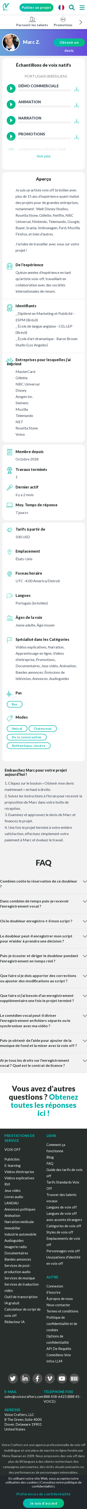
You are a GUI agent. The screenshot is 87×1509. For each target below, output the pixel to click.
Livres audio (13, 1197)
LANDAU (11, 1203)
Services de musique (19, 1278)
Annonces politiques (19, 1209)
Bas (15, 704)
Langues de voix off (61, 1207)
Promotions (63, 21)
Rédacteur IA (14, 1322)
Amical (17, 728)
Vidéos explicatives (19, 1178)
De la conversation (27, 737)
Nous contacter (58, 1305)
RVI (7, 1184)
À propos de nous (59, 1298)
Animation (12, 1215)
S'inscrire (53, 1292)
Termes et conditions (62, 1311)
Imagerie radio (15, 1247)
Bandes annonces (17, 1259)
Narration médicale (19, 1222)
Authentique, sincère (28, 746)
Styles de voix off (59, 1232)
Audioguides (14, 1240)
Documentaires (16, 1253)
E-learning (12, 1165)
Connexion (54, 1286)
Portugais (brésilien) (46, 76)
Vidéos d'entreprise (19, 1172)
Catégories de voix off (63, 1226)
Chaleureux (43, 728)
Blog (50, 1157)
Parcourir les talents (32, 21)
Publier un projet (36, 7)
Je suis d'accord (43, 1503)
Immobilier (12, 1228)
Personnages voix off (63, 1251)
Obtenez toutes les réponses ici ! (44, 1105)
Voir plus (44, 156)
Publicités (12, 1159)
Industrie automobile (20, 1234)
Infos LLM (54, 1361)
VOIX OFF (12, 1149)
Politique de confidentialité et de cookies (61, 1323)
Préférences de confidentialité (43, 1494)
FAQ (49, 1163)
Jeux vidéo (12, 1190)
